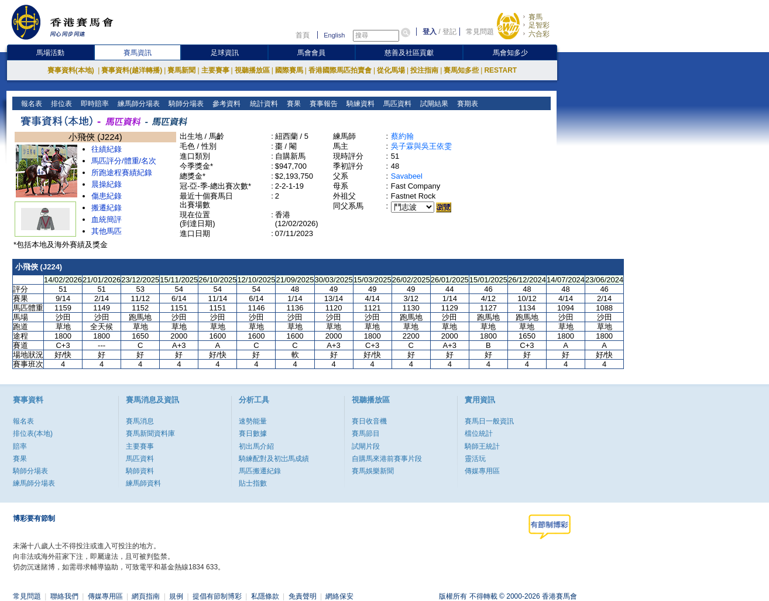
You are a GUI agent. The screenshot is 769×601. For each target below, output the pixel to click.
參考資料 (226, 104)
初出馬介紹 (256, 446)
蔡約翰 (402, 136)
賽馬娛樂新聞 (373, 471)
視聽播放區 (252, 70)
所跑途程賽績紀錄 (121, 172)
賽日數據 (253, 433)
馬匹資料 (396, 104)
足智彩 (539, 25)
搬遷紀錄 (106, 207)
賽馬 (535, 17)
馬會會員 (311, 53)
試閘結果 (433, 104)
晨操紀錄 (106, 184)
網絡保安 (339, 596)
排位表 (60, 104)
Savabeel (407, 176)
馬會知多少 (510, 53)
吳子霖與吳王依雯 (421, 146)
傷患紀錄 (106, 196)
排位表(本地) (33, 433)
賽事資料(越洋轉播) (131, 70)
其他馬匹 (106, 231)
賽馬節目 (366, 433)
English (334, 35)
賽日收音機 (369, 421)
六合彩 (539, 34)
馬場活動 (50, 53)
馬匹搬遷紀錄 (260, 471)
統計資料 (262, 104)
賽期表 (466, 104)
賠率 (20, 446)
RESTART (500, 70)
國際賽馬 (289, 70)
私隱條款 (265, 596)
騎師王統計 (482, 446)
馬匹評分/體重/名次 (123, 160)
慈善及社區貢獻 (409, 53)
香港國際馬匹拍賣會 (340, 70)
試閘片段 (366, 446)
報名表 (30, 104)
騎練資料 (359, 104)
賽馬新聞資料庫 (150, 433)
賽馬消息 (140, 421)
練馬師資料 (143, 483)
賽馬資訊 (137, 53)
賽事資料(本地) (71, 70)
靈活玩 (475, 459)
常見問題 (480, 32)
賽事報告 (322, 104)
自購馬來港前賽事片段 (387, 459)
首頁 (303, 35)
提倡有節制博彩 (217, 596)
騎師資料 (140, 471)
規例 (176, 596)
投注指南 (424, 70)
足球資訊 (225, 53)
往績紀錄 (106, 149)
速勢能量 (253, 421)
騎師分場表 (185, 104)
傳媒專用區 (482, 471)
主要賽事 (215, 70)
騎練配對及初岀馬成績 (274, 459)
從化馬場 (391, 70)
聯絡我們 (64, 596)
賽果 (292, 104)
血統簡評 (106, 219)
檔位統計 (479, 433)
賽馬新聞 (181, 70)
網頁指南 (146, 596)
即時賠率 (94, 104)
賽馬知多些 (461, 70)
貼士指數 (253, 483)
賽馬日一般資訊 (489, 421)
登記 (449, 32)
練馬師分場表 (138, 104)
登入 (430, 32)
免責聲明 (303, 596)
